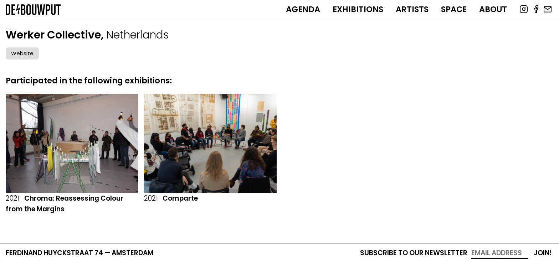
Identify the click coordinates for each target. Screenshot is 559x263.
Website (22, 53)
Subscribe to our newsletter (413, 253)
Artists (412, 9)
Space (454, 9)
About (493, 9)
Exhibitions (358, 9)
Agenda (303, 9)
